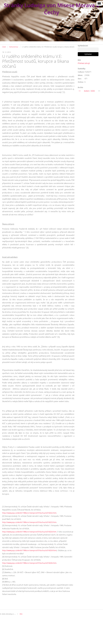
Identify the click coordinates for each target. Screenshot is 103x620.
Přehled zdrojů (84, 63)
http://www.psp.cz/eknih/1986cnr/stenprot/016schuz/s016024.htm (29, 532)
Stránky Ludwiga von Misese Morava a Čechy (51, 9)
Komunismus (13, 47)
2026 (93, 91)
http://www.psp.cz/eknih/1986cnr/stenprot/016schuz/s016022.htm (29, 513)
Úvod (4, 47)
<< (80, 91)
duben (86, 91)
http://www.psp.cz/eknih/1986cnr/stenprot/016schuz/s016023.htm (29, 522)
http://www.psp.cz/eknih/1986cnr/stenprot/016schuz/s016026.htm (29, 563)
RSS (21, 614)
